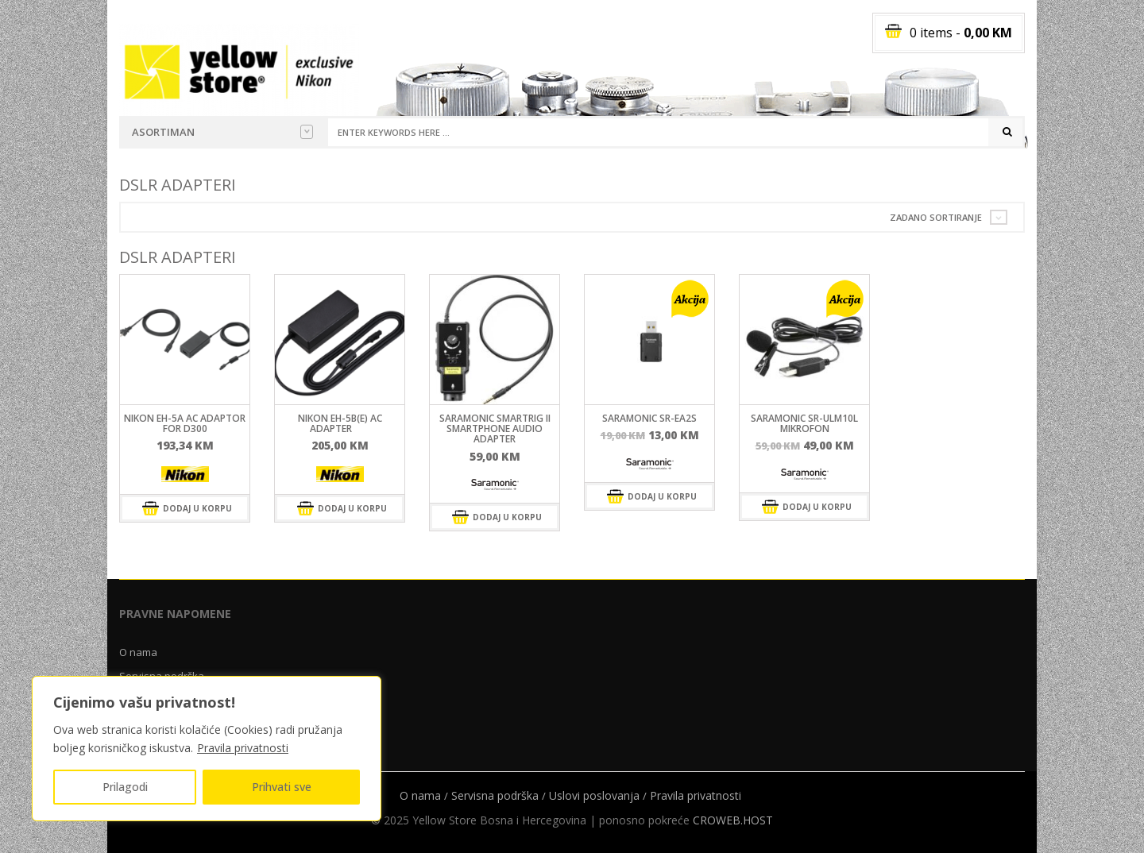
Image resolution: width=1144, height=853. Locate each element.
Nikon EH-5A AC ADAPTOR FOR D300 (184, 423)
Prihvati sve (281, 786)
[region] (206, 748)
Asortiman (222, 132)
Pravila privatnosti (242, 747)
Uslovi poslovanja (594, 795)
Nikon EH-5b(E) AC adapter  (340, 423)
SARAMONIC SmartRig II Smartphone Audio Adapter (495, 428)
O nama (138, 652)
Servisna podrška (495, 795)
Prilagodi (125, 786)
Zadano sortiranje (936, 217)
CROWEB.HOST (733, 820)
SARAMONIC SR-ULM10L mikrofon (804, 423)
